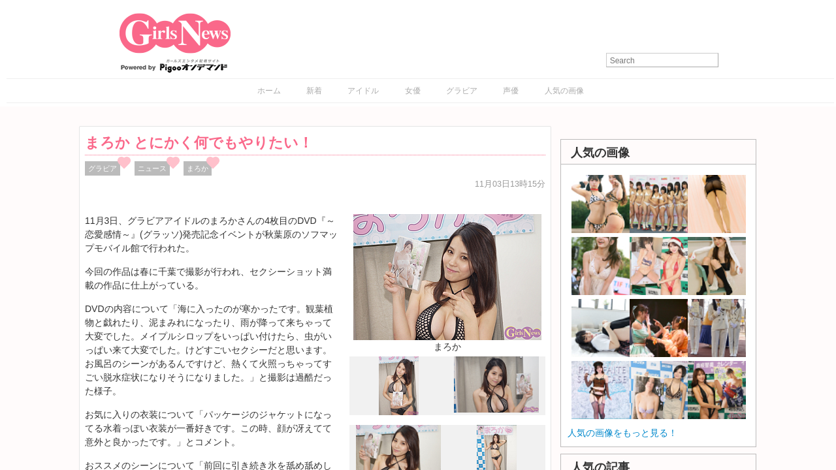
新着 (314, 90)
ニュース (152, 168)
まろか (197, 168)
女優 (413, 90)
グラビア (461, 90)
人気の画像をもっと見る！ (622, 433)
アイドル (363, 90)
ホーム (269, 90)
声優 (511, 90)
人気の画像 (564, 90)
